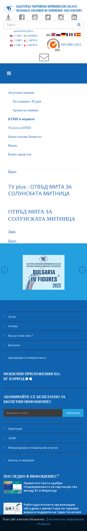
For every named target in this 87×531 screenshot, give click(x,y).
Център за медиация (18, 460)
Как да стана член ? (18, 335)
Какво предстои (19, 154)
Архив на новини (25, 110)
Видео (12, 145)
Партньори (12, 428)
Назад (12, 171)
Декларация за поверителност (24, 357)
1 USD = (24, 35)
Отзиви (10, 326)
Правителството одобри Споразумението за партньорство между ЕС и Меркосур (50, 486)
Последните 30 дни (27, 101)
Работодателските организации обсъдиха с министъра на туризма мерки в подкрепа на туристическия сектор (52, 510)
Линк (11, 231)
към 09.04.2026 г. (24, 31)
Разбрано (44, 524)
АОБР (9, 438)
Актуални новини (21, 92)
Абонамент (73, 413)
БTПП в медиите (21, 119)
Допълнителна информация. (65, 519)
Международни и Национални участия (30, 447)
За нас (9, 316)
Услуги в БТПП (19, 128)
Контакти (11, 345)
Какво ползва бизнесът (25, 136)
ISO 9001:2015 (63, 44)
